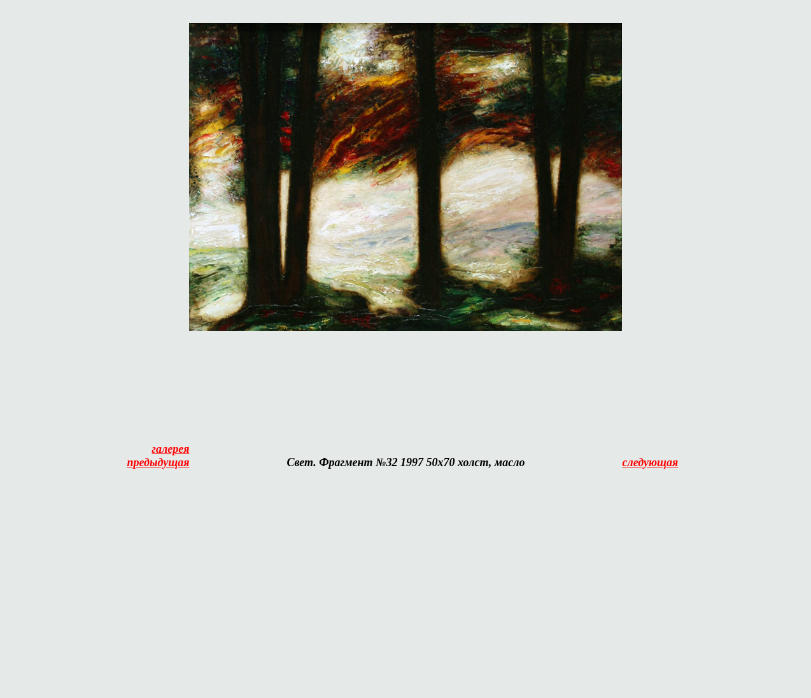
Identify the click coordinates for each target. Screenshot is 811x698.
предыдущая (158, 462)
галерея (170, 449)
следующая (650, 462)
